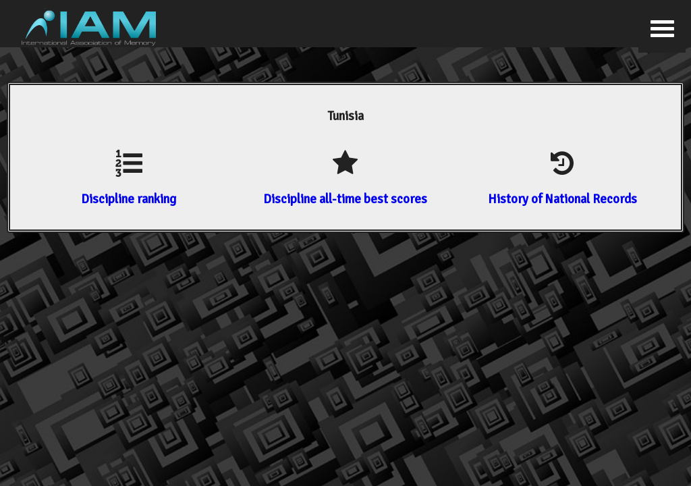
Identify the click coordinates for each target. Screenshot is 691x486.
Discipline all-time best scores (345, 199)
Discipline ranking (128, 199)
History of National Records (562, 199)
